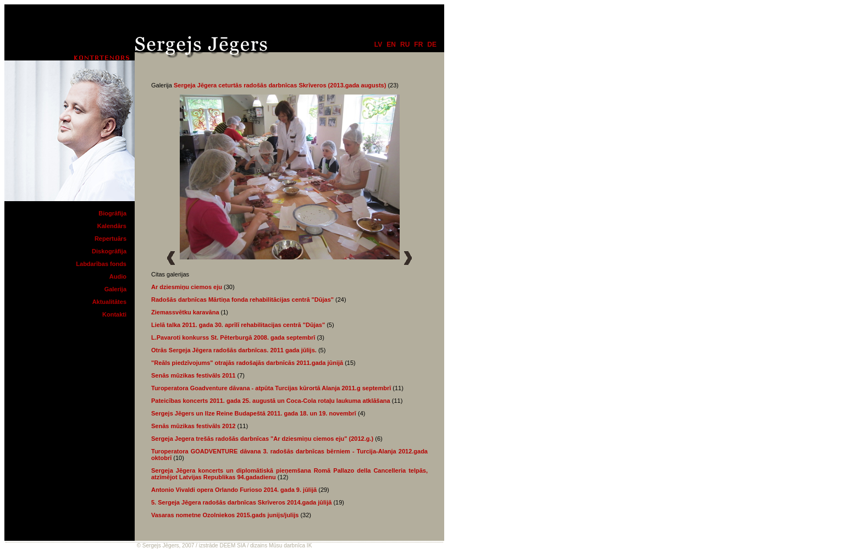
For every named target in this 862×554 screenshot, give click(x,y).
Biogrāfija (112, 213)
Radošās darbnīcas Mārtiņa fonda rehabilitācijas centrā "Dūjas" (243, 299)
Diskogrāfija (109, 251)
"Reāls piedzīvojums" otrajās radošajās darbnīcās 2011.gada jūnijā (247, 362)
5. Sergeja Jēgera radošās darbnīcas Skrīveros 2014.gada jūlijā (241, 502)
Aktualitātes (109, 301)
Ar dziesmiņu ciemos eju (186, 287)
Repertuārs (110, 238)
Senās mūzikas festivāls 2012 (193, 426)
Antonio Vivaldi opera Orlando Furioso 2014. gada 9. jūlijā (234, 489)
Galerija (115, 289)
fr (418, 44)
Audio (117, 276)
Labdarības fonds (101, 264)
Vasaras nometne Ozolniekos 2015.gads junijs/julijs (225, 515)
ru (405, 44)
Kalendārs (111, 226)
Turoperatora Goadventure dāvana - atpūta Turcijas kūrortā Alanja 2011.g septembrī (271, 388)
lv (378, 44)
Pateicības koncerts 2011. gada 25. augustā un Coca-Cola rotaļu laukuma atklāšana (270, 400)
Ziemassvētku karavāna (185, 312)
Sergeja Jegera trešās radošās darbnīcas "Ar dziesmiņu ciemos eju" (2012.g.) (262, 438)
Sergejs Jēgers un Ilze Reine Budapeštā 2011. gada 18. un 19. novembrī (253, 413)
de (431, 44)
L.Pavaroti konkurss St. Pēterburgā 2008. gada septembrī (233, 337)
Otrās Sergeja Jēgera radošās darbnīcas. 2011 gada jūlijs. (234, 350)
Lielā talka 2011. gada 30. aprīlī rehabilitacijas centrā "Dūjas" (238, 325)
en (391, 44)
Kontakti (114, 314)
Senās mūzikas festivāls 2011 (193, 375)
